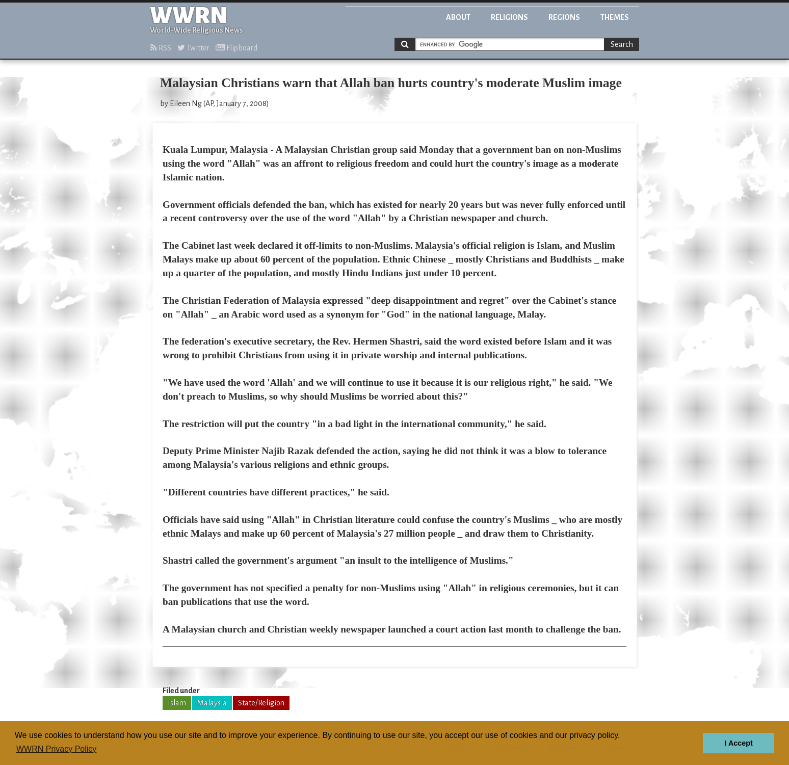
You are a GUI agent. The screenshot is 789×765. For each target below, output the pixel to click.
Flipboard (236, 48)
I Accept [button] (738, 743)
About (458, 17)
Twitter (193, 48)
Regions (564, 17)
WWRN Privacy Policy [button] (56, 749)
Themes (614, 17)
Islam (177, 703)
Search (622, 44)
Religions (509, 17)
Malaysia (212, 703)
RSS (160, 48)
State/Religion (261, 703)
